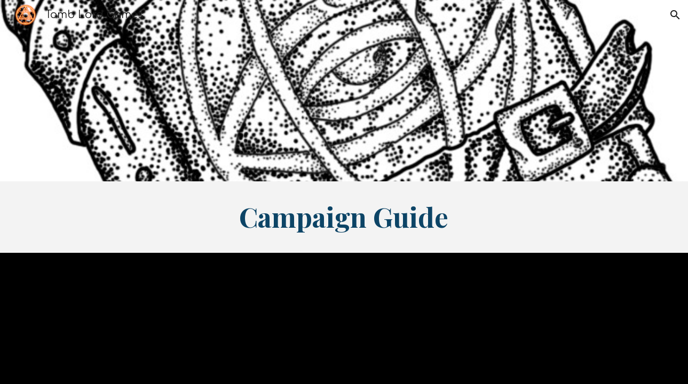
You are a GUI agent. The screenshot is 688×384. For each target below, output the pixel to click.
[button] (675, 15)
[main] (344, 217)
